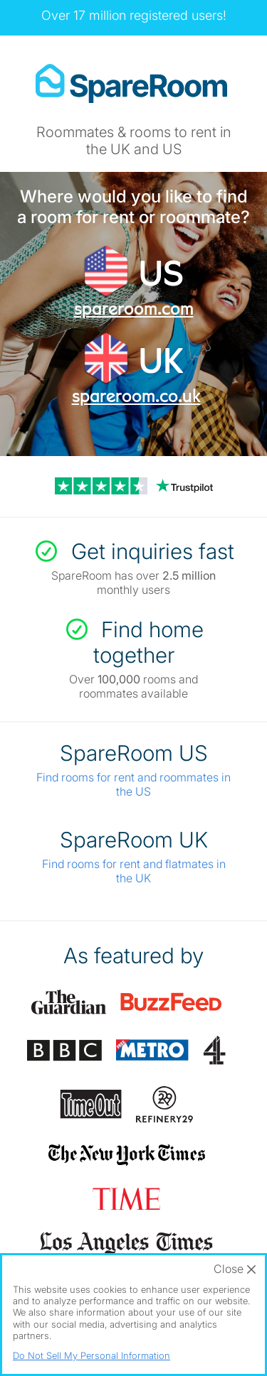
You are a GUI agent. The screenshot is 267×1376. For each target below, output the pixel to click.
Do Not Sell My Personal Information (91, 1355)
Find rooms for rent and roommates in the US (133, 784)
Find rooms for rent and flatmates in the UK (134, 871)
